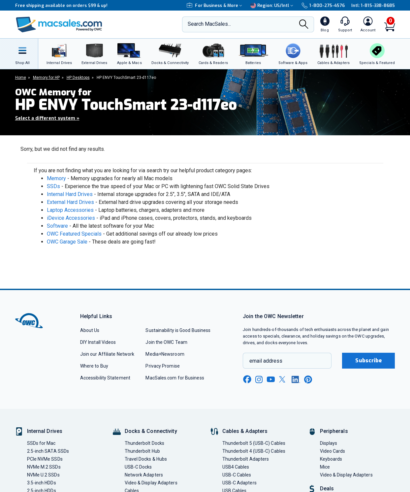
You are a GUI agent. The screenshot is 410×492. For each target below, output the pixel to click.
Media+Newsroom (164, 354)
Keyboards (331, 459)
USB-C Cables (236, 474)
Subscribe (368, 360)
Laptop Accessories (70, 210)
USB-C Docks (138, 467)
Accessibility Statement (105, 377)
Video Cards (332, 451)
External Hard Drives (70, 202)
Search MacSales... (209, 24)
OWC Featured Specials (74, 234)
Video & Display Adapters (151, 482)
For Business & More (215, 5)
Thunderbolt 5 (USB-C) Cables (254, 443)
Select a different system (47, 118)
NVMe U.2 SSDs (43, 474)
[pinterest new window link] (308, 379)
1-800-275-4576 (322, 5)
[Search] (303, 25)
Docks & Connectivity (151, 431)
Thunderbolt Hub (142, 451)
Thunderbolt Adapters (245, 459)
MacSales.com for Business (174, 377)
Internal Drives (45, 431)
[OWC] (59, 24)
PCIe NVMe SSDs (45, 459)
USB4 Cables (235, 467)
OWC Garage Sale (67, 242)
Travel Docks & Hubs (146, 459)
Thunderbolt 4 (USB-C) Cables (254, 451)
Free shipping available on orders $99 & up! (61, 5)
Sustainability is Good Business (177, 330)
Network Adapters (144, 474)
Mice (325, 467)
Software (57, 226)
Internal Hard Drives (70, 194)
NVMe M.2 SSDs (44, 467)
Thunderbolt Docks (145, 443)
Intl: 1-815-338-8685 (373, 5)
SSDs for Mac (41, 443)
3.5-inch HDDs (41, 482)
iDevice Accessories (71, 218)
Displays (328, 443)
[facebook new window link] (247, 379)
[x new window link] (283, 379)
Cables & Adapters (245, 431)
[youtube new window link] (271, 379)
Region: (272, 5)
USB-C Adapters (239, 482)
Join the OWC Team (166, 342)
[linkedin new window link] (296, 379)
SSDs (53, 186)
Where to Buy (94, 366)
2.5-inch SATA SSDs (48, 451)
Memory (56, 178)
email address (265, 361)
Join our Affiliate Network (107, 354)
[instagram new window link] (259, 379)
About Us (90, 330)
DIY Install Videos (98, 342)
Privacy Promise (162, 366)
